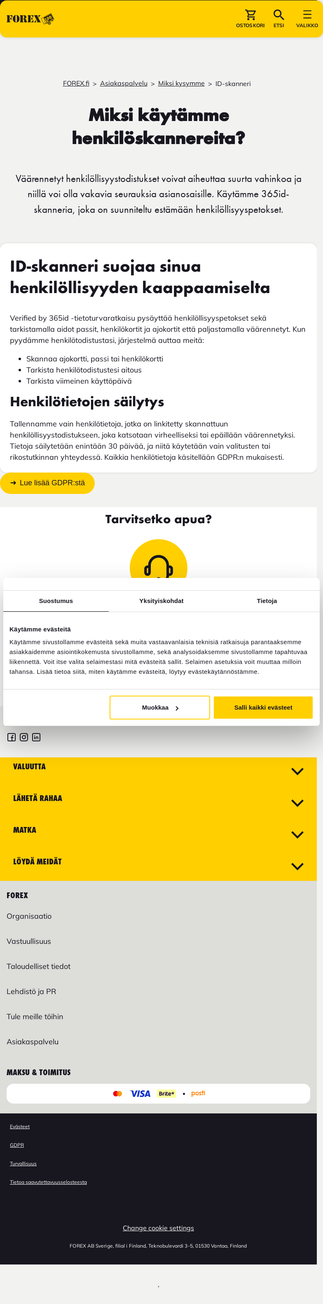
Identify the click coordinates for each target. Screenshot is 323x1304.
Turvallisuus (23, 1163)
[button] (250, 44)
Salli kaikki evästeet (263, 707)
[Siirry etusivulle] (30, 45)
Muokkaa (160, 707)
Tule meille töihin (35, 1016)
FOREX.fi (76, 83)
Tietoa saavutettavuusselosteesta (48, 1182)
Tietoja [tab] (267, 600)
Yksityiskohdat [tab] (161, 600)
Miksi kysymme (181, 83)
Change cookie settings (158, 1228)
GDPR (17, 1145)
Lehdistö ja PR (31, 991)
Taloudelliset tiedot (38, 966)
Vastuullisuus (29, 941)
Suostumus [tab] (56, 600)
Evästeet (20, 1126)
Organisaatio (29, 916)
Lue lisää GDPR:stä (52, 483)
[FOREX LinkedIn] (36, 738)
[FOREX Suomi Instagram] (24, 738)
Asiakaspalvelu (123, 83)
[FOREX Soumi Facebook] (11, 738)
